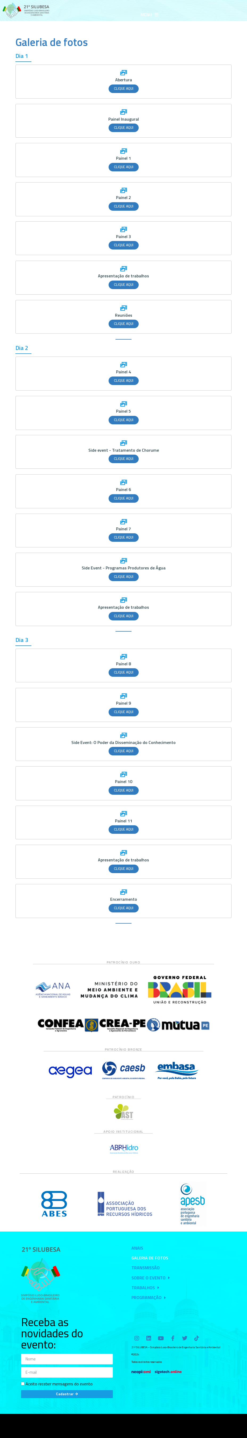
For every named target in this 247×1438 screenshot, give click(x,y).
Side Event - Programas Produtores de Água (124, 568)
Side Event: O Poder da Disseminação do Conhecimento (123, 742)
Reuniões (123, 315)
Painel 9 (123, 703)
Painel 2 (123, 197)
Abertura (123, 80)
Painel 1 (123, 158)
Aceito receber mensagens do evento (59, 1384)
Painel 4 (123, 372)
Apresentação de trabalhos (123, 276)
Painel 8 (123, 664)
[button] (149, 14)
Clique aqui (123, 89)
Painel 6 (123, 489)
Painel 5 (123, 411)
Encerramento (123, 899)
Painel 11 (123, 821)
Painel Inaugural (123, 119)
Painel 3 (123, 236)
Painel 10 (123, 781)
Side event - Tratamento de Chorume (123, 450)
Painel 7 (123, 529)
